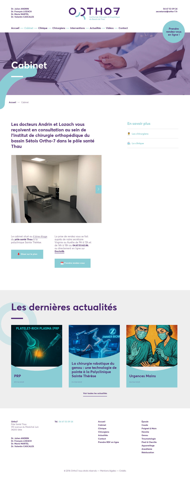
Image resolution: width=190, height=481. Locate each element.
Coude (145, 425)
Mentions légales (108, 470)
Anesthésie (147, 449)
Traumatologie (149, 438)
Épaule (145, 421)
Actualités (95, 28)
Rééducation (148, 452)
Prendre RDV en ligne (108, 442)
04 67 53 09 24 (170, 8)
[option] (95, 77)
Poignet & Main (149, 428)
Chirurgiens (58, 28)
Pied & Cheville (149, 442)
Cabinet (28, 28)
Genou (145, 435)
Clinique (42, 28)
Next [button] (100, 189)
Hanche (145, 432)
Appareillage (148, 445)
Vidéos (110, 28)
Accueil (15, 28)
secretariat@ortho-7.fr (166, 11)
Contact (123, 28)
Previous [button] (15, 189)
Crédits (122, 470)
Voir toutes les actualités (95, 393)
